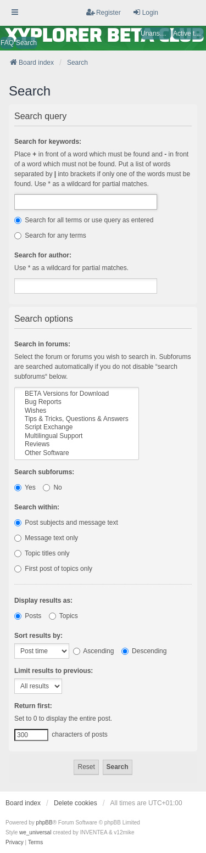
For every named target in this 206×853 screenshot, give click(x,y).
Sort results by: (38, 635)
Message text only (46, 538)
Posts (27, 616)
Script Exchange (76, 427)
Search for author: (42, 255)
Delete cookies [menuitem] (75, 803)
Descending (144, 651)
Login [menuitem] (145, 12)
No (52, 487)
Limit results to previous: (53, 671)
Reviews (76, 444)
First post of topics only (53, 569)
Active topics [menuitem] (188, 33)
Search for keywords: (47, 141)
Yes (25, 487)
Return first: (33, 706)
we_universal (35, 832)
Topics (63, 616)
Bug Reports (76, 402)
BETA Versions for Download (76, 394)
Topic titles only (42, 553)
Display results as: (43, 600)
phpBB (44, 823)
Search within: (36, 507)
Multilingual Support (76, 436)
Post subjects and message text (66, 522)
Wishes (76, 411)
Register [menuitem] (103, 12)
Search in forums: (42, 344)
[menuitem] (14, 843)
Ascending (93, 651)
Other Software (76, 453)
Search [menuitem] (26, 43)
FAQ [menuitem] (7, 43)
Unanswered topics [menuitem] (156, 33)
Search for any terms (50, 235)
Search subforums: (44, 472)
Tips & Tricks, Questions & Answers (76, 419)
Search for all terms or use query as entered (83, 220)
